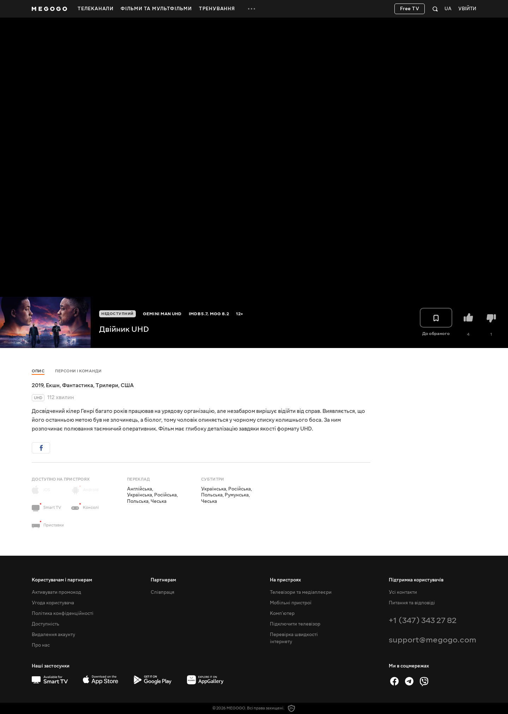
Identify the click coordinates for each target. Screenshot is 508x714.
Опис (38, 371)
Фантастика (77, 385)
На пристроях (285, 580)
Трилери (107, 385)
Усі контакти (403, 592)
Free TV (409, 9)
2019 (37, 385)
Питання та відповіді (412, 603)
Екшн (53, 385)
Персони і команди (78, 371)
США (127, 385)
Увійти (467, 9)
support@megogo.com (432, 639)
